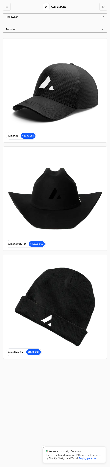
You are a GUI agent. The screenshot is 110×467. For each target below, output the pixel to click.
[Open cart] (103, 7)
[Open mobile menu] (7, 7)
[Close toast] (43, 447)
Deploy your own (88, 458)
